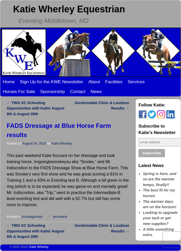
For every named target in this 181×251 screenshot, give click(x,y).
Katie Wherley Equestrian (69, 9)
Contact (78, 91)
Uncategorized (32, 217)
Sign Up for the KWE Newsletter (51, 81)
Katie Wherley (62, 143)
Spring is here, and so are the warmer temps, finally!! (159, 179)
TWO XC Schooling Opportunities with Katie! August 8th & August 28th (35, 108)
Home (9, 81)
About (94, 81)
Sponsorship (52, 91)
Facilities (113, 81)
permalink (60, 217)
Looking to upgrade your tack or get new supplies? (160, 218)
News (96, 91)
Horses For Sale (19, 91)
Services (136, 81)
